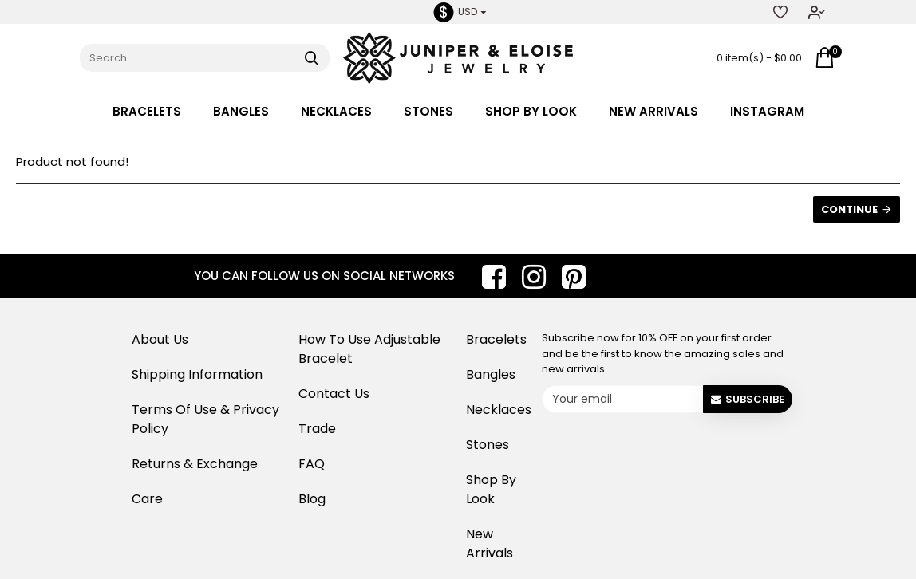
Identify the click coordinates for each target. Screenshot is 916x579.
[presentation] (665, 450)
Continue (849, 209)
